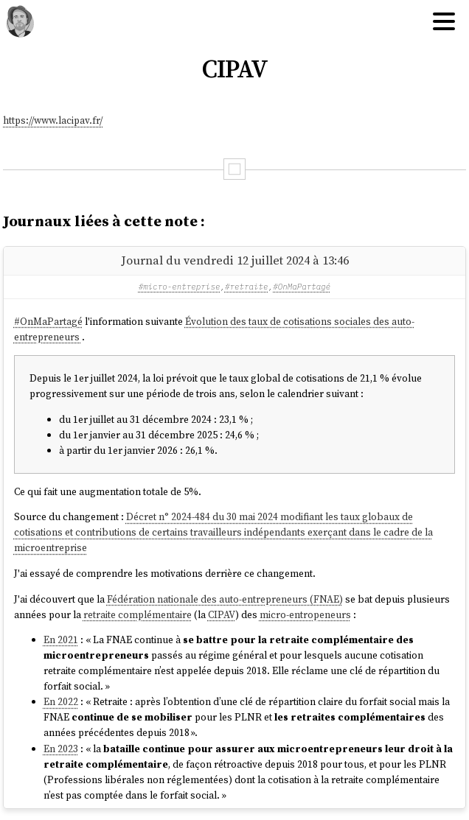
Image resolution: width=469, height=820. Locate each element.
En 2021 (61, 640)
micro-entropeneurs (305, 615)
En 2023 (61, 749)
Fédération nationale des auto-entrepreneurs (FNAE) (225, 599)
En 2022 (61, 702)
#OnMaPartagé (301, 286)
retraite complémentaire (137, 615)
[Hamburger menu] (444, 22)
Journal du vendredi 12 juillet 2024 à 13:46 (235, 260)
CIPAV (221, 615)
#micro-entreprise (179, 286)
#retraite (246, 286)
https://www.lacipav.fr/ (53, 120)
